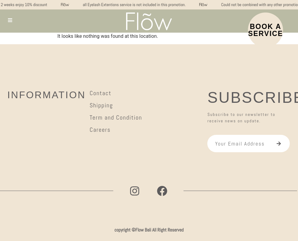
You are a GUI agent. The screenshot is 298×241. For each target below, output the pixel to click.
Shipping (101, 105)
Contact (100, 93)
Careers (100, 130)
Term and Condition (115, 117)
